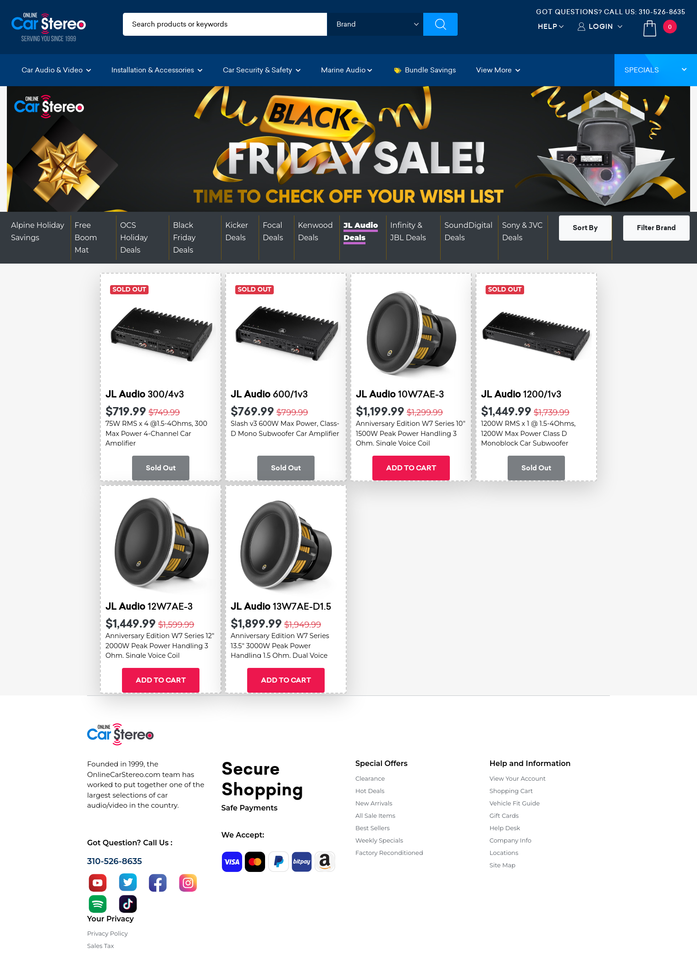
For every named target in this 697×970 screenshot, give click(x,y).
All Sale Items (375, 815)
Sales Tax (100, 945)
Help (548, 26)
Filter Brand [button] (656, 228)
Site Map (503, 865)
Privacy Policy (107, 933)
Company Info (510, 840)
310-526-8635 (662, 12)
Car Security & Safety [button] (262, 70)
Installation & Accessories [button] (157, 70)
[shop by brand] (375, 24)
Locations (504, 852)
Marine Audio (346, 70)
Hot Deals (369, 790)
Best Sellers (372, 828)
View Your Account (518, 778)
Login (601, 26)
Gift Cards (504, 815)
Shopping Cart (511, 790)
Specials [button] (656, 70)
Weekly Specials (379, 840)
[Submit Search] (440, 24)
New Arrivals (373, 803)
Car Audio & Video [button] (56, 70)
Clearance (370, 778)
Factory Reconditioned (389, 852)
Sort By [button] (585, 228)
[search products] (225, 24)
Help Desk (505, 828)
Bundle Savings (425, 70)
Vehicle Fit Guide (515, 803)
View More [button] (498, 70)
